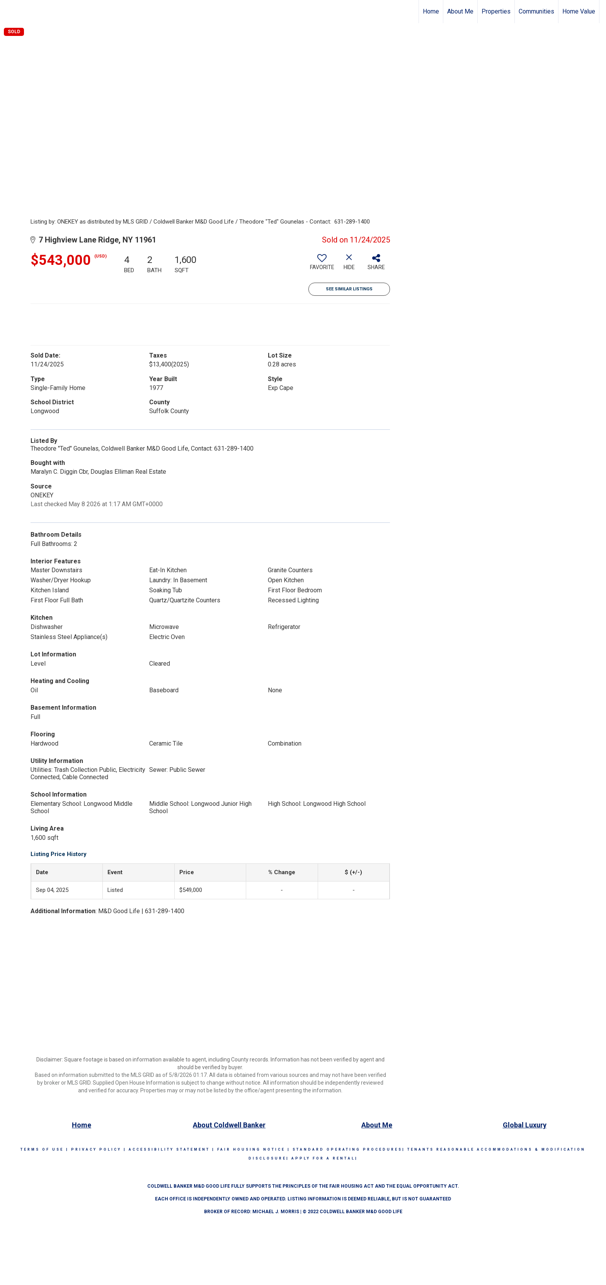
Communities (536, 11)
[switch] (321, 264)
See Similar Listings (349, 289)
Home (431, 11)
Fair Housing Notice (251, 1149)
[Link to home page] (10, 11)
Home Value (578, 11)
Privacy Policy (96, 1149)
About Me (460, 11)
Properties (496, 11)
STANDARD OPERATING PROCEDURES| (349, 1149)
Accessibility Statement (169, 1149)
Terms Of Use (42, 1149)
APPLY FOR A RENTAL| (324, 1158)
